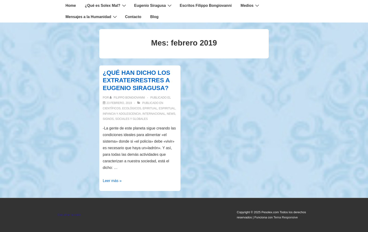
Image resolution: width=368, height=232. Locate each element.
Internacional (153, 113)
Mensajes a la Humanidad (91, 16)
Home (70, 6)
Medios (250, 5)
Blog (154, 17)
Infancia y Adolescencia (122, 113)
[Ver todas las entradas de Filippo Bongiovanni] (128, 97)
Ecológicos (131, 108)
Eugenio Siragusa (153, 5)
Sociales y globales (131, 119)
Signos (108, 119)
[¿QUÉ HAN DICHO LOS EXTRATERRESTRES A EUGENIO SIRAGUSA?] (119, 103)
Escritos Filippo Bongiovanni (206, 6)
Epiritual (150, 108)
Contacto (133, 17)
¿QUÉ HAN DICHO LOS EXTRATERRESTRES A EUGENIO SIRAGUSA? (136, 80)
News (171, 113)
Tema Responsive (285, 217)
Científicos (112, 108)
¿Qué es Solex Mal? (106, 5)
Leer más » (112, 181)
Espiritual (167, 108)
